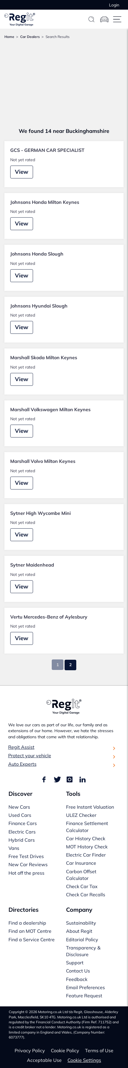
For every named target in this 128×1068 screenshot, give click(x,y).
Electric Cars (22, 832)
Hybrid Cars (21, 840)
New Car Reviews (28, 864)
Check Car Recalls (85, 894)
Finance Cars (22, 823)
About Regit (79, 931)
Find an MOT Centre (29, 931)
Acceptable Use (44, 1060)
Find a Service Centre (31, 939)
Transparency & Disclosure (83, 951)
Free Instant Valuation (90, 807)
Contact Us (78, 971)
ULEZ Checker (81, 815)
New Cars (19, 807)
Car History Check (85, 838)
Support (75, 962)
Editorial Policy (82, 939)
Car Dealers (30, 36)
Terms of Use (99, 1050)
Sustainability (81, 923)
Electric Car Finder (86, 855)
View (21, 171)
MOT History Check (87, 847)
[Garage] (104, 19)
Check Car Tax (82, 886)
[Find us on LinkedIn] (82, 780)
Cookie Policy (65, 1050)
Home (9, 36)
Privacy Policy (30, 1050)
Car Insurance (81, 863)
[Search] (91, 19)
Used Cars (19, 815)
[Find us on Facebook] (45, 780)
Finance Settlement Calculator (87, 826)
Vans (13, 848)
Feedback (76, 979)
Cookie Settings (84, 1060)
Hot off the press (26, 873)
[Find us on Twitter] (57, 780)
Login (114, 5)
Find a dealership (27, 923)
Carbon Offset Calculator (81, 875)
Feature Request (84, 995)
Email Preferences (85, 987)
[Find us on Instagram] (69, 780)
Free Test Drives (26, 856)
